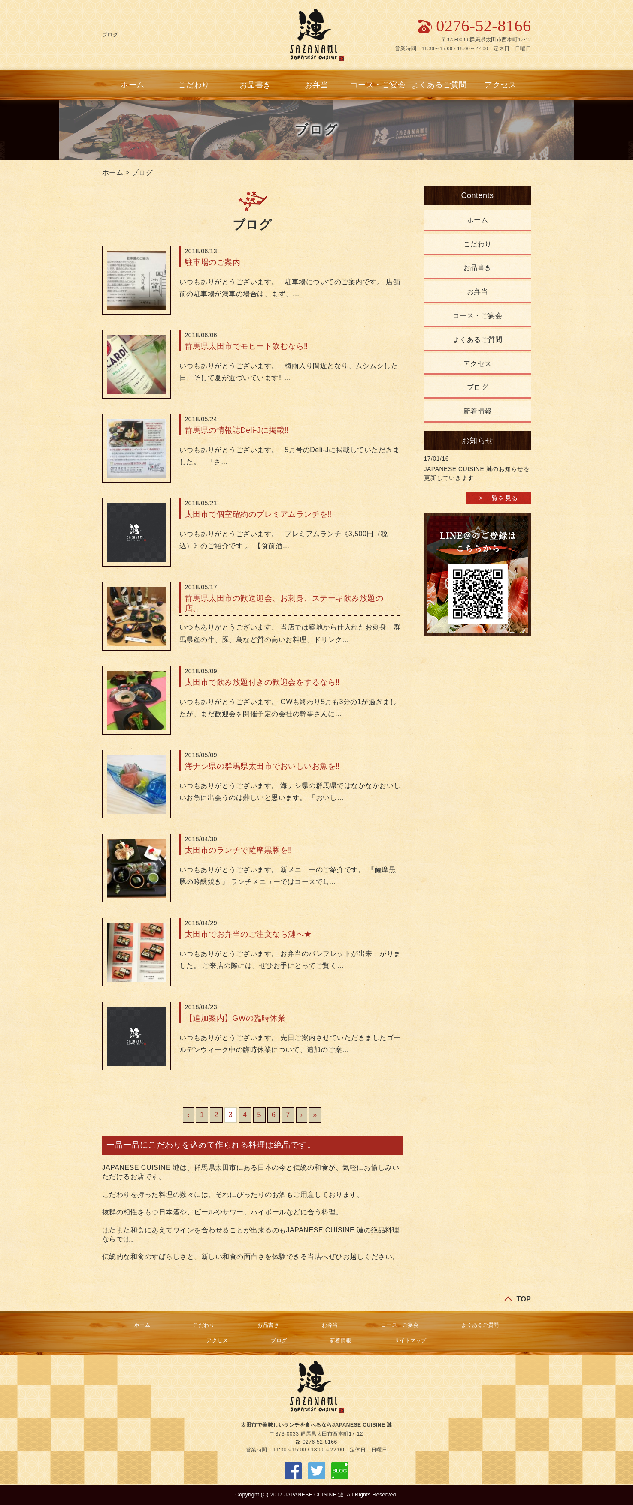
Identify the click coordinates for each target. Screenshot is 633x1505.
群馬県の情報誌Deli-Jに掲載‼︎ (237, 430)
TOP (523, 1299)
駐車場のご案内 (213, 262)
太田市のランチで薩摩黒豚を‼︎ (238, 850)
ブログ (142, 172)
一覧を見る (501, 498)
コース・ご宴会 (378, 85)
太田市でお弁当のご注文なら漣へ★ (248, 934)
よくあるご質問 (439, 85)
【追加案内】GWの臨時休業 (235, 1018)
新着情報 (477, 411)
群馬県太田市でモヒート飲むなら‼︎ (246, 346)
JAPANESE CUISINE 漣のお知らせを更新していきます (477, 473)
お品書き (255, 85)
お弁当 (317, 85)
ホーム (133, 85)
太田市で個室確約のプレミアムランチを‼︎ (258, 514)
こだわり (194, 85)
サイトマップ (410, 1340)
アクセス (500, 85)
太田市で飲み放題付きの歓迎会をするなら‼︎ (262, 682)
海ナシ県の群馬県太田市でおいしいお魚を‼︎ (262, 766)
